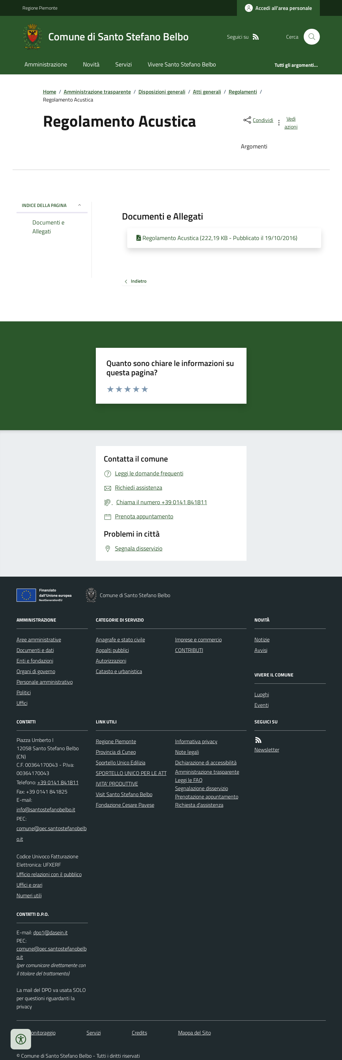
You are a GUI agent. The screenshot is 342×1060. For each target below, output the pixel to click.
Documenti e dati (35, 650)
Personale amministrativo (45, 682)
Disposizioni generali (161, 92)
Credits (139, 1033)
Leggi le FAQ (189, 780)
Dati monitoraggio (36, 1033)
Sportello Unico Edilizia (120, 762)
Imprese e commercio (198, 639)
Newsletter (266, 750)
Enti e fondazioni (35, 661)
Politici (24, 692)
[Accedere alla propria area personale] (278, 8)
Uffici (22, 703)
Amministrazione (45, 64)
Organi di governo (36, 671)
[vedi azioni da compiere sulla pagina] (287, 123)
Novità (91, 64)
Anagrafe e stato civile (120, 639)
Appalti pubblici (112, 650)
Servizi (123, 64)
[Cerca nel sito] (309, 37)
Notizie (262, 639)
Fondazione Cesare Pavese (125, 805)
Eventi (261, 705)
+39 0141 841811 (58, 782)
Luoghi (261, 694)
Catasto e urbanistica (119, 671)
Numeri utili (29, 895)
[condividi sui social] (258, 120)
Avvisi (260, 650)
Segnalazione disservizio (201, 788)
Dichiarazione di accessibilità (206, 762)
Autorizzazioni (111, 661)
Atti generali (207, 92)
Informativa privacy (196, 741)
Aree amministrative (39, 639)
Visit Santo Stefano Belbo (124, 794)
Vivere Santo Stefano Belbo (182, 64)
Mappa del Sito (194, 1033)
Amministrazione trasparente (97, 92)
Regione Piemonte (39, 7)
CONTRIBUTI (189, 650)
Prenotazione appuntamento (206, 796)
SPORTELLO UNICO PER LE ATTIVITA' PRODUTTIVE (131, 778)
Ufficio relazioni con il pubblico (49, 874)
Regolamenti (243, 92)
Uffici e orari (29, 885)
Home (49, 92)
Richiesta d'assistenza (199, 805)
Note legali (187, 752)
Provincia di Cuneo (116, 752)
